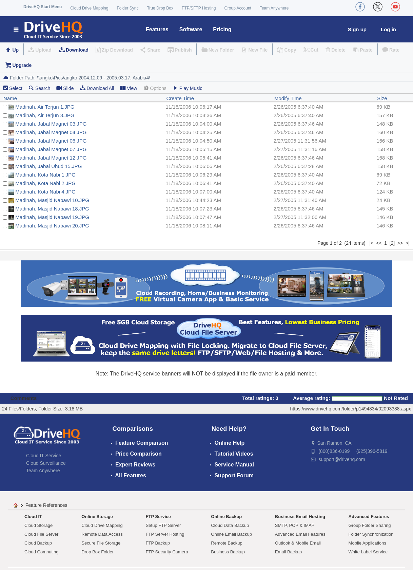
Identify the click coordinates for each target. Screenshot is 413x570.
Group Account (237, 8)
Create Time (180, 98)
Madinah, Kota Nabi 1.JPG (45, 175)
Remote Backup (226, 543)
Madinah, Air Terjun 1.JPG (44, 107)
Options (154, 88)
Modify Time (288, 98)
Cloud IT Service (43, 455)
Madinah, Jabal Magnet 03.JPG (50, 124)
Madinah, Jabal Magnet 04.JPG (50, 132)
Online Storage (97, 516)
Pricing (222, 29)
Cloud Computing (41, 551)
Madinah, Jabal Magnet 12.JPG (50, 158)
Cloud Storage (38, 525)
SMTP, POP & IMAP (295, 525)
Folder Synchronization (371, 534)
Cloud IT (33, 516)
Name (10, 98)
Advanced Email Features (300, 534)
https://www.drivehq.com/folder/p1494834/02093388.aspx (350, 408)
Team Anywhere (274, 8)
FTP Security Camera (167, 551)
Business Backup (228, 551)
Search (39, 88)
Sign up (357, 29)
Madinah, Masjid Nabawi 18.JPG (52, 209)
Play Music (187, 88)
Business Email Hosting (300, 516)
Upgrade (22, 65)
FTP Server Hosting (165, 534)
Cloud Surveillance (46, 463)
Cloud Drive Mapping (89, 8)
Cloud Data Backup (230, 525)
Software (190, 29)
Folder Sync (127, 8)
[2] (392, 243)
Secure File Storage (100, 543)
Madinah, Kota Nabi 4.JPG (45, 192)
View (128, 88)
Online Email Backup (231, 534)
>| (408, 243)
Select (15, 88)
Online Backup (226, 516)
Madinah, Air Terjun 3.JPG (44, 115)
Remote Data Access (101, 534)
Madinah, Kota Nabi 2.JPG (45, 183)
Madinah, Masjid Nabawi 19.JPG (52, 217)
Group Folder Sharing (370, 525)
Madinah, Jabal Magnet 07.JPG (50, 149)
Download (77, 50)
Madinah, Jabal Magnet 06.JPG (50, 141)
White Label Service (368, 551)
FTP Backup (158, 543)
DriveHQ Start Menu (42, 6)
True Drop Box (160, 8)
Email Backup (288, 551)
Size (382, 98)
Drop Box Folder (97, 551)
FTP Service (158, 516)
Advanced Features (369, 516)
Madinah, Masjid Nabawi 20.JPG (52, 225)
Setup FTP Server (163, 525)
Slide (65, 88)
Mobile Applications (367, 543)
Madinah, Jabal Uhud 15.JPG (48, 166)
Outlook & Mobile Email (298, 543)
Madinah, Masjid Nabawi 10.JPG (52, 200)
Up (15, 50)
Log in (388, 29)
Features (157, 29)
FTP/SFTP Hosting (199, 8)
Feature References (46, 505)
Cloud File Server (41, 534)
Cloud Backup (38, 543)
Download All (97, 88)
